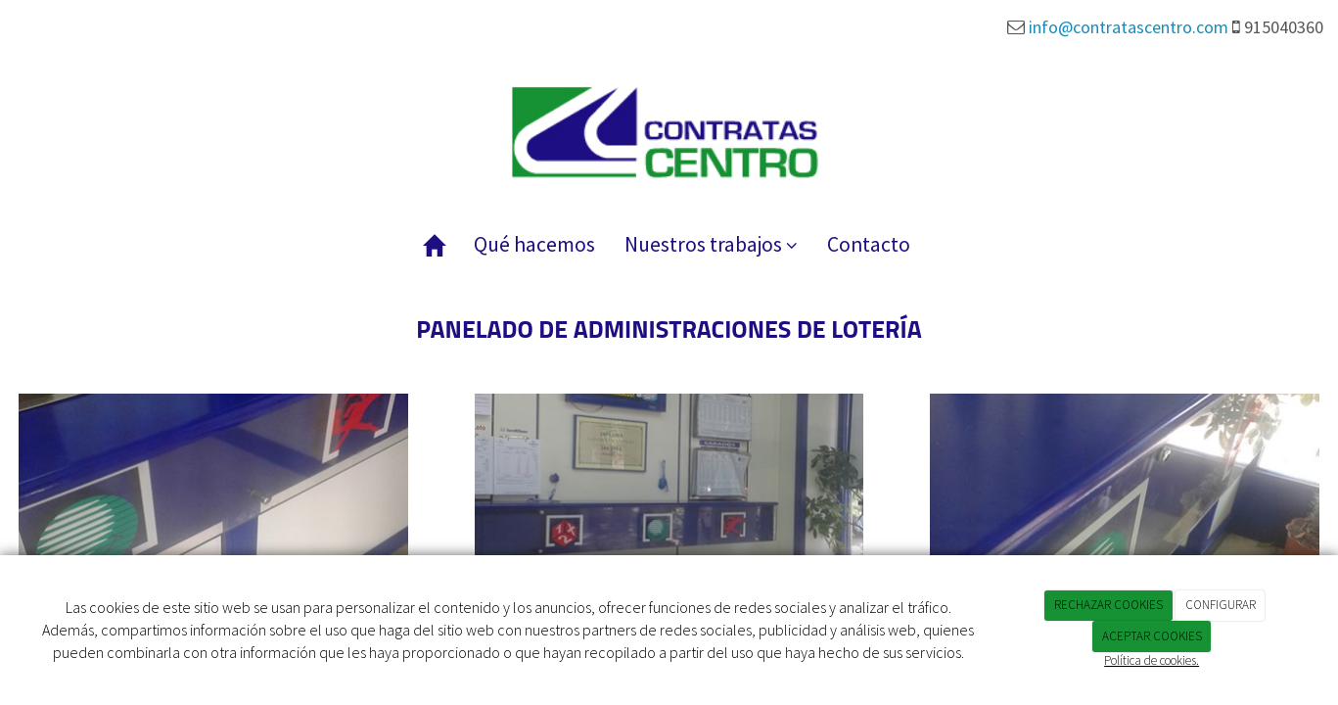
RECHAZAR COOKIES (1108, 604)
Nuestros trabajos (711, 244)
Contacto (868, 244)
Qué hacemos (534, 244)
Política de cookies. (1151, 660)
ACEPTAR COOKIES (1152, 636)
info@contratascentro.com (1128, 27)
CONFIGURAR (1220, 604)
